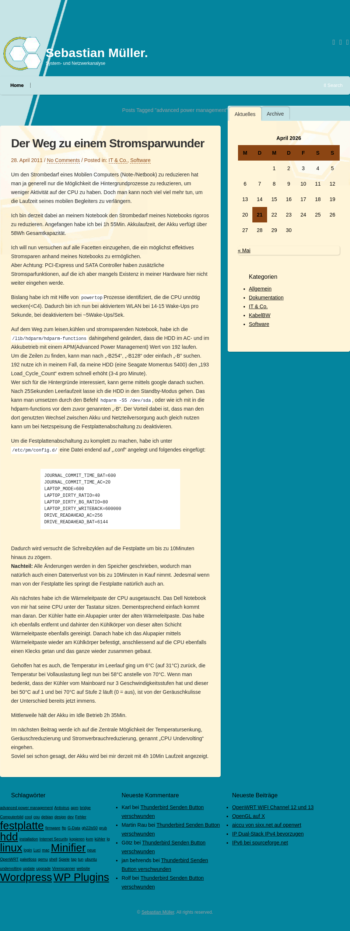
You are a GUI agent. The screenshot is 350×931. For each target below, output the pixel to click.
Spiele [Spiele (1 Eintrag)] (64, 859)
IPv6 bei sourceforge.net (260, 843)
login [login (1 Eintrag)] (28, 850)
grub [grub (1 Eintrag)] (103, 828)
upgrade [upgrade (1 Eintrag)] (43, 868)
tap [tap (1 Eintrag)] (74, 859)
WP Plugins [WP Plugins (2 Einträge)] (81, 877)
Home (17, 85)
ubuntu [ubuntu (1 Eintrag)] (91, 859)
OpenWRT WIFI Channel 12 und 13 (273, 807)
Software (140, 160)
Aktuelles (245, 114)
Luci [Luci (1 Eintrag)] (37, 850)
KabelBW (259, 315)
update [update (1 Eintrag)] (29, 868)
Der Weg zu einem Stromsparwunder (107, 143)
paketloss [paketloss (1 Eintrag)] (28, 859)
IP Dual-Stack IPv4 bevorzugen (268, 834)
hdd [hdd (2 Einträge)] (9, 836)
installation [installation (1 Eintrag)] (29, 839)
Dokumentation (266, 298)
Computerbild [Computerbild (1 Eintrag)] (11, 817)
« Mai (244, 250)
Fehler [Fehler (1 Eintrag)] (80, 817)
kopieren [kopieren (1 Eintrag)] (77, 839)
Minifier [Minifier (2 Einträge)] (68, 848)
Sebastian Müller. (97, 53)
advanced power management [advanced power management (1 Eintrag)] (26, 807)
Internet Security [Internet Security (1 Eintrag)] (53, 839)
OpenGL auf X (248, 816)
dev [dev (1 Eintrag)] (70, 817)
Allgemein (260, 289)
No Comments (63, 160)
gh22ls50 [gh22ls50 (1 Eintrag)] (90, 828)
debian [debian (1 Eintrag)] (47, 817)
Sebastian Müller (157, 912)
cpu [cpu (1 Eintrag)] (37, 817)
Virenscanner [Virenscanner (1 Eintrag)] (63, 868)
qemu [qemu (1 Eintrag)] (43, 859)
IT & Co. (118, 160)
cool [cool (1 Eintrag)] (28, 817)
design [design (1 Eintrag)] (60, 817)
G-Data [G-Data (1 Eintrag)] (73, 828)
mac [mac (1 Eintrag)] (45, 850)
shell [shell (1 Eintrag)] (53, 859)
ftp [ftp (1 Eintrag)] (64, 828)
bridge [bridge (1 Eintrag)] (85, 807)
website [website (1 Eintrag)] (83, 868)
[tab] (245, 114)
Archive (275, 114)
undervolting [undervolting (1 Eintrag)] (10, 868)
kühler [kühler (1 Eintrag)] (100, 839)
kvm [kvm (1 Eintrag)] (89, 839)
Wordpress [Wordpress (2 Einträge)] (26, 877)
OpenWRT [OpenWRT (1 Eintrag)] (9, 859)
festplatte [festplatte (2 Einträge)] (22, 825)
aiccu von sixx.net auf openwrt (266, 825)
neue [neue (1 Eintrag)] (91, 850)
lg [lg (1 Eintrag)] (108, 839)
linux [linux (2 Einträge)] (11, 848)
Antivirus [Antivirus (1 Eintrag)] (61, 807)
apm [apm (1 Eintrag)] (74, 807)
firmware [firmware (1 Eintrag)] (52, 828)
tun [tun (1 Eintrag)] (81, 859)
